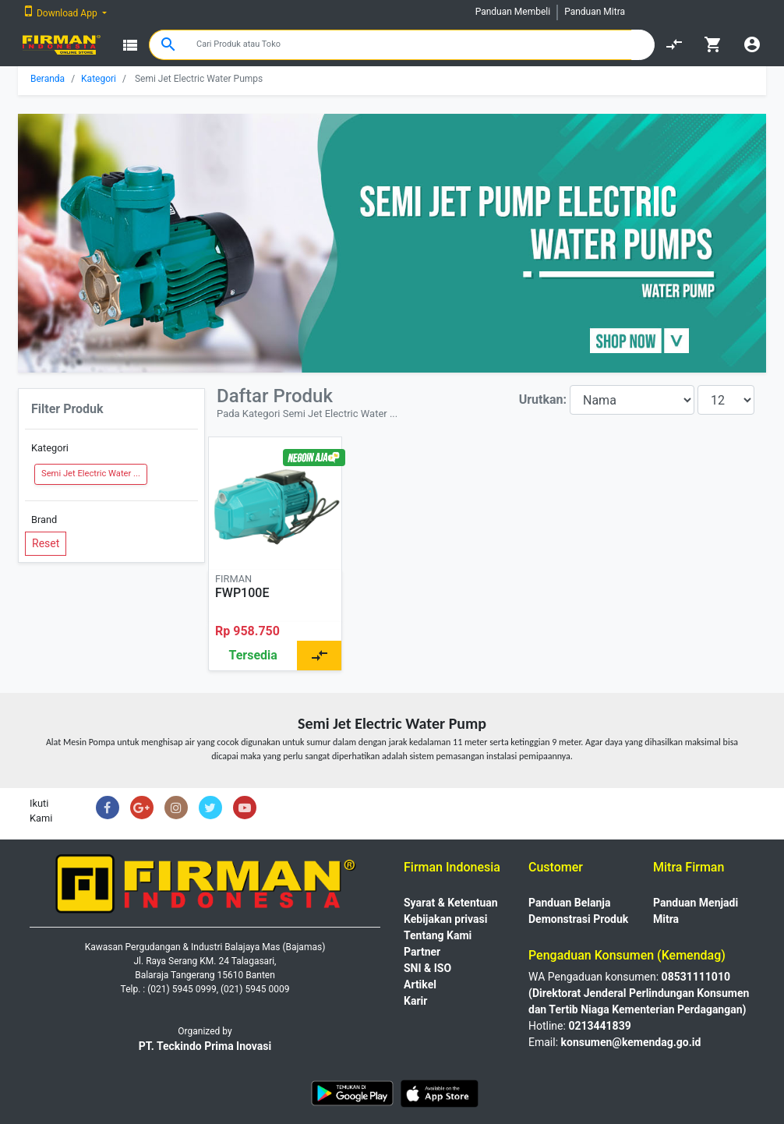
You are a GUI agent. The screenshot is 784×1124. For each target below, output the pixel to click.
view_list (130, 45)
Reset (45, 543)
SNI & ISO (427, 968)
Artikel (420, 984)
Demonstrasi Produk (578, 919)
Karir (415, 1001)
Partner (422, 952)
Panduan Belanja (569, 902)
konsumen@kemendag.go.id (631, 1042)
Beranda (47, 78)
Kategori (98, 78)
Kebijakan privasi (445, 919)
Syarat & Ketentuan (451, 902)
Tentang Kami (437, 935)
